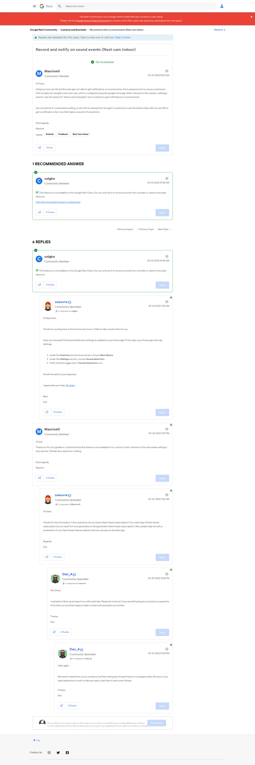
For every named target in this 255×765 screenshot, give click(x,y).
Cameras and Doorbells (73, 27)
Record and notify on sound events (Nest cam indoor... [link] (117, 27)
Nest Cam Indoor (81, 131)
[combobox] (136, 6)
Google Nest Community (46, 6)
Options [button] (218, 27)
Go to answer (105, 59)
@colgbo (70, 382)
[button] (40, 145)
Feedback (63, 131)
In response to (67, 308)
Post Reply (157, 720)
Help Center (122, 34)
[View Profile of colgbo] (49, 176)
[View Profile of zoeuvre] (61, 299)
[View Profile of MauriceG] (52, 68)
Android (50, 131)
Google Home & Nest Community (93, 20)
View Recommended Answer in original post (58, 199)
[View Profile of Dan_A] (67, 571)
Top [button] (38, 737)
